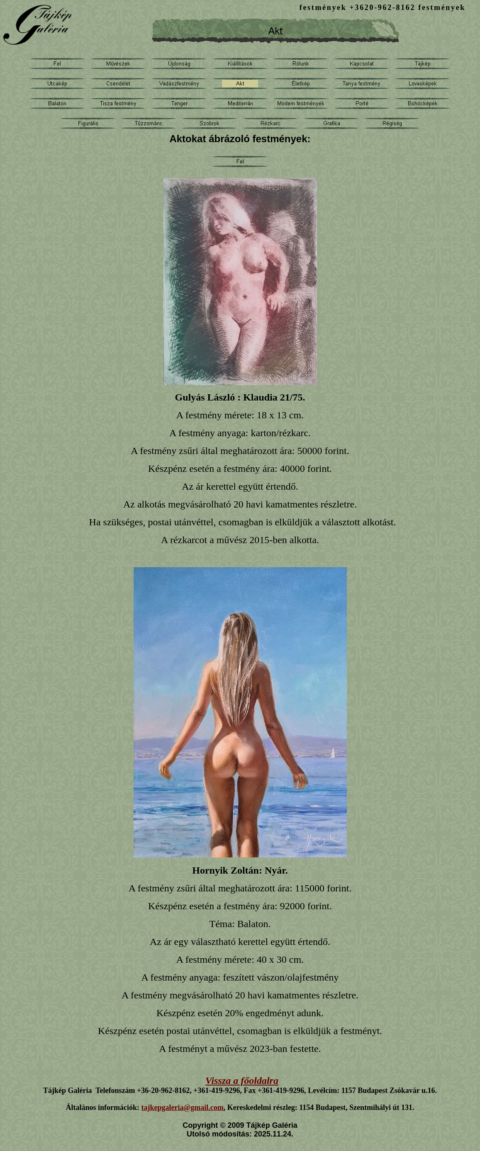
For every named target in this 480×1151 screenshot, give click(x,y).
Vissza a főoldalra (241, 1080)
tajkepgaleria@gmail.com (182, 1107)
